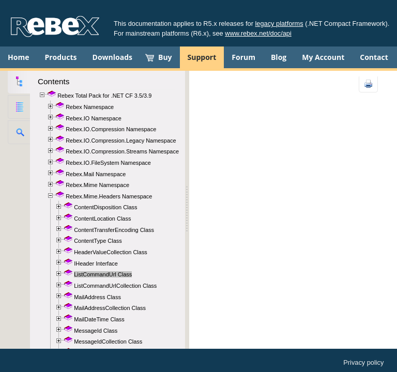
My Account (323, 57)
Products (60, 57)
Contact (374, 57)
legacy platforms (279, 23)
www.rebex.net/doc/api (258, 33)
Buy (165, 57)
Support (202, 57)
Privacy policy (363, 362)
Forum (243, 57)
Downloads (112, 57)
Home (18, 57)
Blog (278, 57)
